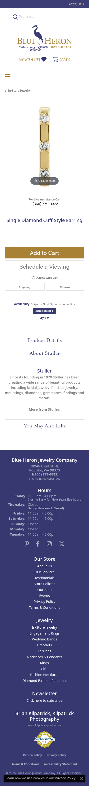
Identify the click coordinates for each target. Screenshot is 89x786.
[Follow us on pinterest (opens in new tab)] (26, 544)
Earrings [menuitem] (44, 651)
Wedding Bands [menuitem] (44, 639)
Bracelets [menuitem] (44, 645)
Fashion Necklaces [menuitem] (44, 674)
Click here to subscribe (44, 700)
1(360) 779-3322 (44, 203)
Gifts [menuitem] (44, 668)
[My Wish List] (33, 59)
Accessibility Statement (60, 764)
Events (44, 595)
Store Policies (44, 584)
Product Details (44, 340)
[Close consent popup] (81, 778)
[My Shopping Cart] (60, 59)
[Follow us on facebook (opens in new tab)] (38, 544)
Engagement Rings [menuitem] (44, 633)
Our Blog (44, 589)
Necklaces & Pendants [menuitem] (44, 657)
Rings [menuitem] (44, 663)
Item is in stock (45, 310)
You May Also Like (44, 426)
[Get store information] (44, 479)
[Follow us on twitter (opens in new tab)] (61, 544)
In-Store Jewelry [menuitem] (44, 627)
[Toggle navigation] (7, 74)
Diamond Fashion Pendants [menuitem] (45, 680)
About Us (44, 566)
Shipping (24, 287)
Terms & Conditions (44, 607)
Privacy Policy (44, 601)
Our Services (44, 572)
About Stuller (44, 353)
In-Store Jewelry (19, 91)
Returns (65, 287)
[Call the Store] (44, 474)
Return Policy (32, 755)
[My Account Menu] (76, 4)
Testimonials (44, 578)
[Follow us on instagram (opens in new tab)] (49, 544)
